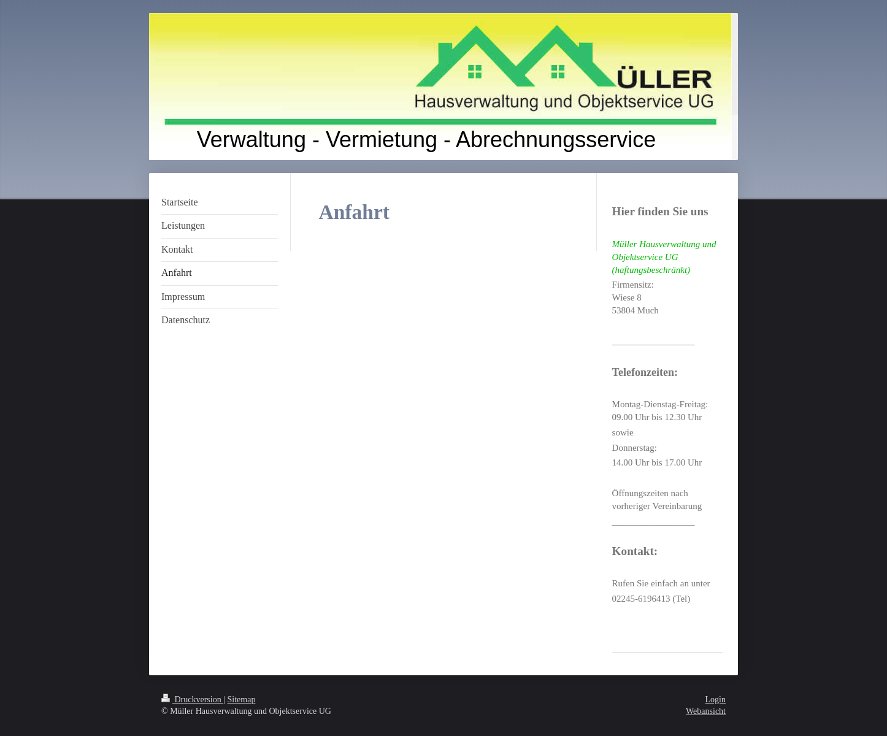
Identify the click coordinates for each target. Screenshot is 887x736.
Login (715, 699)
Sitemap (242, 699)
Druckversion (192, 699)
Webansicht (706, 711)
